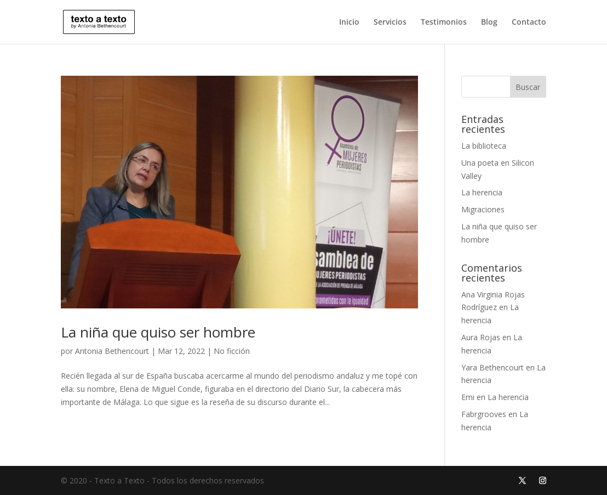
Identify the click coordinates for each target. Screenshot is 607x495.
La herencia (481, 192)
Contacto (529, 22)
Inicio (349, 22)
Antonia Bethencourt (112, 351)
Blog (489, 22)
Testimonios (444, 22)
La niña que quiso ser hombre (158, 332)
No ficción (232, 351)
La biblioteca (483, 145)
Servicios (390, 22)
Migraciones (483, 209)
